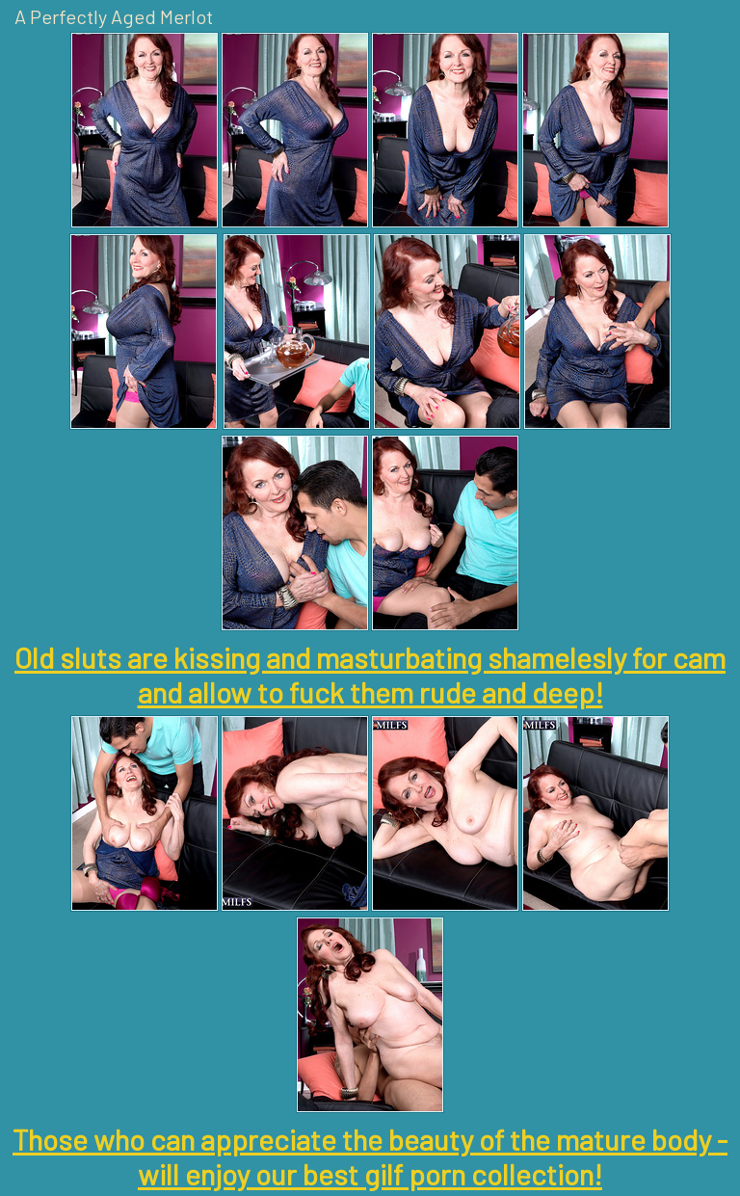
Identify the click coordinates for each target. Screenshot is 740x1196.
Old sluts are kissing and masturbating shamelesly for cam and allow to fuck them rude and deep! (370, 674)
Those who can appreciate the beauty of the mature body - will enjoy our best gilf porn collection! (370, 1156)
